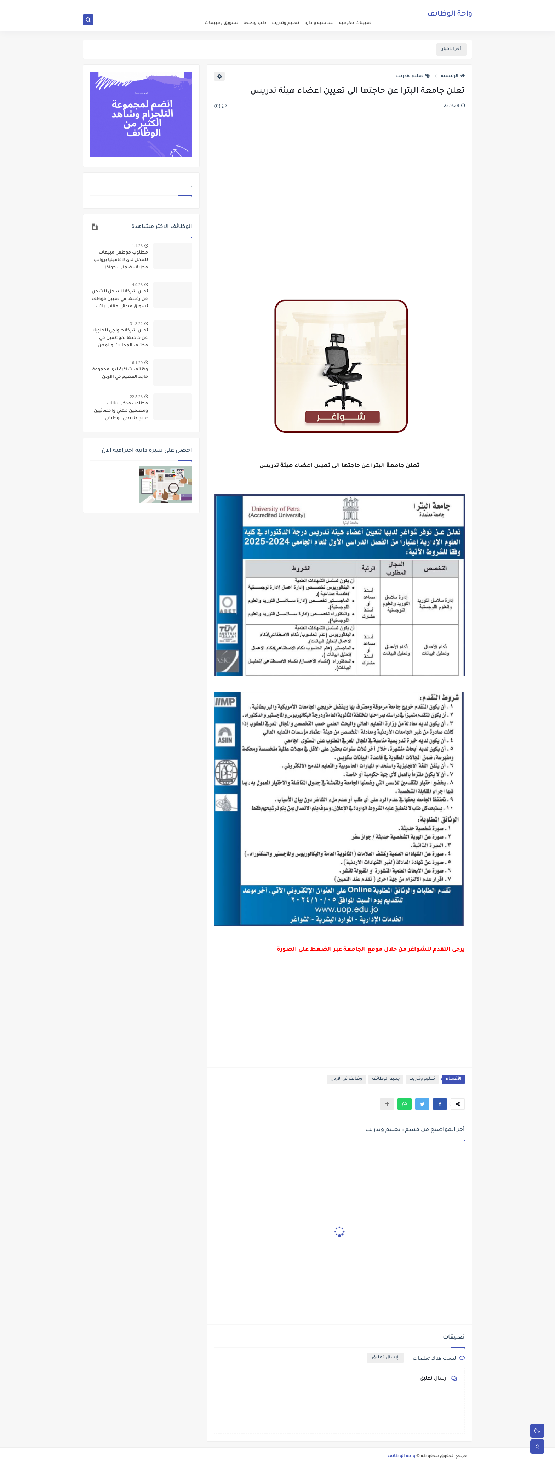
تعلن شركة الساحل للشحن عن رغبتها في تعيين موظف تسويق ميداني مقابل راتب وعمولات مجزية (120, 300)
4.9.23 (137, 284)
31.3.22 (136, 323)
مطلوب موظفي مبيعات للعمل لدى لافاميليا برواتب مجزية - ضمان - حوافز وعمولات (120, 261)
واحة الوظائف (449, 16)
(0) (220, 106)
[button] (440, 1104)
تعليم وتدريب (285, 23)
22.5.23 (136, 396)
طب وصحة (255, 23)
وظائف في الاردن (346, 1079)
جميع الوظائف (386, 1079)
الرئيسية (453, 76)
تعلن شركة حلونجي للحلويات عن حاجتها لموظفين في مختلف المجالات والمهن (119, 338)
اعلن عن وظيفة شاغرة (355, 6)
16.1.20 (136, 362)
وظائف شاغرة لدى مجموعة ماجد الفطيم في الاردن (120, 373)
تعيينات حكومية (355, 23)
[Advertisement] (339, 199)
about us (324, 6)
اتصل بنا (305, 6)
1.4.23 (137, 245)
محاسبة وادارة (319, 23)
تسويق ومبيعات (221, 23)
